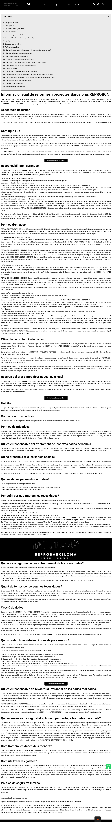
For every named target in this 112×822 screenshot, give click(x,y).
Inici (38, 5)
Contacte (78, 5)
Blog (70, 5)
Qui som (60, 5)
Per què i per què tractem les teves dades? (20, 59)
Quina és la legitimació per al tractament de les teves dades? (26, 62)
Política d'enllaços (11, 32)
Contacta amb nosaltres (13, 44)
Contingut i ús (9, 26)
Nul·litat (7, 41)
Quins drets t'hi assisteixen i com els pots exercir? (22, 71)
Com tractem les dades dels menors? (18, 80)
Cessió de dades (11, 68)
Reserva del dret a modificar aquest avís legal (20, 38)
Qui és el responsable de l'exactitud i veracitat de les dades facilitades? (29, 74)
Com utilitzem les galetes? (15, 84)
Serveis (48, 5)
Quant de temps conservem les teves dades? (21, 65)
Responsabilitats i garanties (14, 29)
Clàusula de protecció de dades (15, 35)
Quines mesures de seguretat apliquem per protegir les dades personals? (30, 77)
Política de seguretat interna (15, 87)
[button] (108, 16)
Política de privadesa (12, 47)
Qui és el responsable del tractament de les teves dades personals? (28, 50)
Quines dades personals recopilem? (18, 56)
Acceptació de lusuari (12, 23)
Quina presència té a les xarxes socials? (19, 53)
